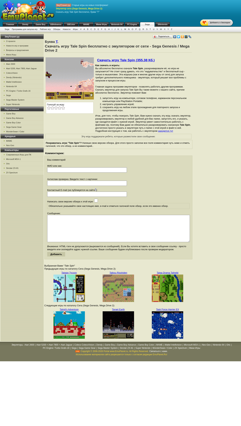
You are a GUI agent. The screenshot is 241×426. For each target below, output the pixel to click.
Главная (10, 24)
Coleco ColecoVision (84, 350)
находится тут (165, 131)
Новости (67, 29)
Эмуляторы (17, 350)
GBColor (71, 24)
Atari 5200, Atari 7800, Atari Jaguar (21, 68)
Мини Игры (101, 24)
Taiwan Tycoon (69, 278)
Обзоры (56, 29)
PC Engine (132, 24)
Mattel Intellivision (14, 82)
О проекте (10, 41)
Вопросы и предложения (17, 50)
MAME (86, 24)
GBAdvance (55, 24)
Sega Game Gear (14, 127)
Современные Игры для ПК (18, 155)
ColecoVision (12, 73)
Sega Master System (15, 100)
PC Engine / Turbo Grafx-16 (18, 91)
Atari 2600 (10, 64)
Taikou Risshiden (118, 278)
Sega (147, 24)
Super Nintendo (13, 104)
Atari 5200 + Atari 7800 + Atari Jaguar (54, 350)
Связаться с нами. (158, 356)
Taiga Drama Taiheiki (167, 278)
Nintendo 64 (117, 24)
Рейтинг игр (45, 29)
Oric (8, 164)
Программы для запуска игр (25, 29)
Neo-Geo (10, 145)
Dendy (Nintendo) (14, 77)
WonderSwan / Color (15, 131)
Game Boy (40, 24)
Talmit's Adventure (69, 314)
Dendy (25, 24)
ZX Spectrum (12, 173)
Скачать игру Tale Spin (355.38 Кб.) (126, 60)
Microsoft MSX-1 (13, 159)
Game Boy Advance (15, 118)
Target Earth (118, 314)
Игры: (75, 29)
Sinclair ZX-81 (12, 168)
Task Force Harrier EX (167, 314)
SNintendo (163, 24)
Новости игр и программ (17, 46)
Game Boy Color (13, 123)
